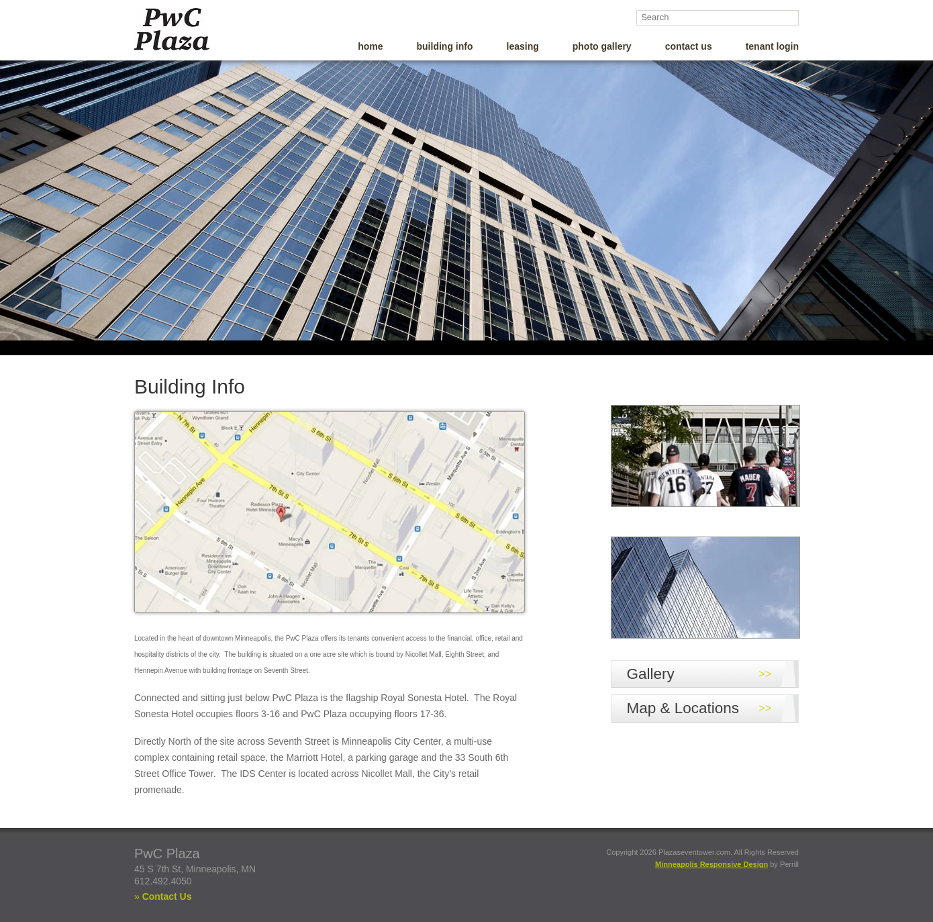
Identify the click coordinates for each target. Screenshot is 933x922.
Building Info (445, 49)
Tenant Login (772, 49)
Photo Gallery (602, 49)
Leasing (523, 49)
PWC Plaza (193, 29)
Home (370, 49)
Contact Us (688, 49)
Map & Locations (683, 710)
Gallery (651, 676)
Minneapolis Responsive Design (711, 867)
